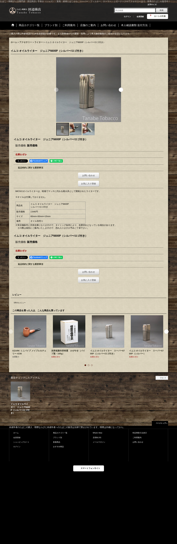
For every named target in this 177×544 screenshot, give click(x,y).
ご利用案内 (137, 437)
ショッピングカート (21, 442)
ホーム (16, 433)
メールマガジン (99, 442)
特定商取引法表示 (140, 433)
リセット (163, 378)
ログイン (127, 17)
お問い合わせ (88, 175)
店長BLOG (97, 437)
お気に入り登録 (88, 183)
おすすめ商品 (58, 447)
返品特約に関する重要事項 (30, 167)
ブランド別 (57, 437)
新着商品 (56, 442)
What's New (97, 433)
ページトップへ (161, 423)
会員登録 (140, 17)
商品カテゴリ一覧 (60, 433)
